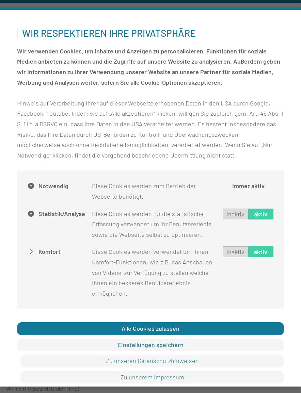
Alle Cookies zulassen (150, 328)
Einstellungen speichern (150, 344)
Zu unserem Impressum (152, 376)
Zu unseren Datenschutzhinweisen (152, 360)
